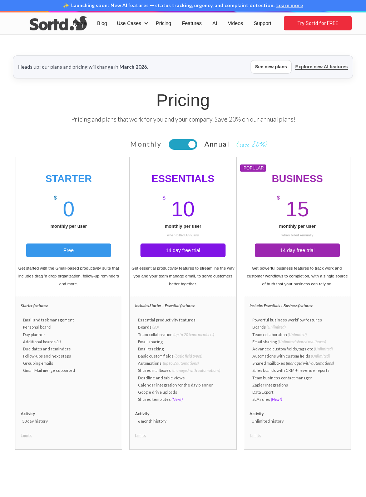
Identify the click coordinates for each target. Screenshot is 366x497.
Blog (102, 23)
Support (262, 23)
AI (214, 23)
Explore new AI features (321, 66)
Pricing (163, 23)
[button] (131, 23)
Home (79, 23)
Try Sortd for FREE (317, 23)
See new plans (271, 66)
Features (192, 23)
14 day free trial (183, 250)
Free (69, 250)
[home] (58, 23)
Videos (235, 23)
